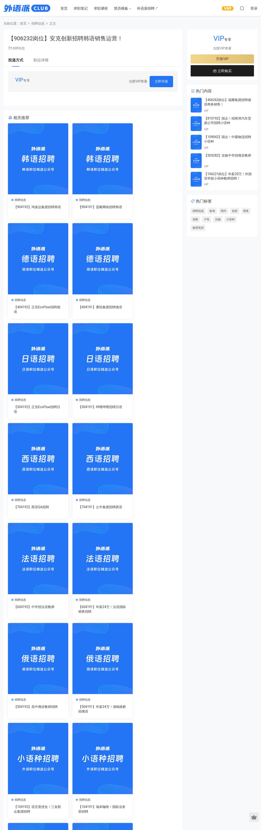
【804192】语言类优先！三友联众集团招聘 (150, 610)
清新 (195, 219)
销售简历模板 (135, 765)
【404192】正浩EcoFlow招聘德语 (150, 209)
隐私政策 (52, 793)
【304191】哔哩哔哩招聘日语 (150, 309)
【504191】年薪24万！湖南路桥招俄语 (150, 510)
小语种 (230, 219)
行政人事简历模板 (139, 793)
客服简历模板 (135, 779)
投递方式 (15, 60)
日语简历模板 (169, 786)
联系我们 (36, 793)
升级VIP (222, 59)
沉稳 (218, 219)
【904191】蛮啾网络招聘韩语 (92, 209)
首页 (64, 8)
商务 (246, 211)
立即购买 (222, 71)
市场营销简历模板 (139, 786)
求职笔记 (81, 8)
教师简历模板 (135, 772)
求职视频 (99, 765)
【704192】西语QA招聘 (31, 407)
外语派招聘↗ (147, 8)
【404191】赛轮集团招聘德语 (34, 309)
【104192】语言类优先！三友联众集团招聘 (34, 610)
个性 (206, 219)
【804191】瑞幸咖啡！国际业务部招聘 (34, 710)
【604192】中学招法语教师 (150, 407)
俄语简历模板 (169, 779)
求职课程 (101, 8)
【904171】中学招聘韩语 (148, 708)
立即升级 (161, 81)
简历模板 (121, 8)
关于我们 (21, 793)
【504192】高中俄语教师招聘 (92, 510)
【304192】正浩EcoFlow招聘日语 (92, 309)
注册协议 (68, 793)
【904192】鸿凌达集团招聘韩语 (34, 209)
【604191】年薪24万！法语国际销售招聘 (34, 510)
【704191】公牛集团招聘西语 (92, 410)
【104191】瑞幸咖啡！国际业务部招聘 (92, 610)
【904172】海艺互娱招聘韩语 (92, 710)
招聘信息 (19, 48)
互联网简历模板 (137, 759)
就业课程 (99, 772)
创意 (235, 211)
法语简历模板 (169, 759)
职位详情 (41, 60)
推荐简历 (198, 227)
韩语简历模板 (169, 793)
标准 (212, 211)
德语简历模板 (169, 772)
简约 (223, 211)
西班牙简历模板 (170, 765)
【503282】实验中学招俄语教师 (227, 155)
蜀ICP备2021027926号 (130, 818)
